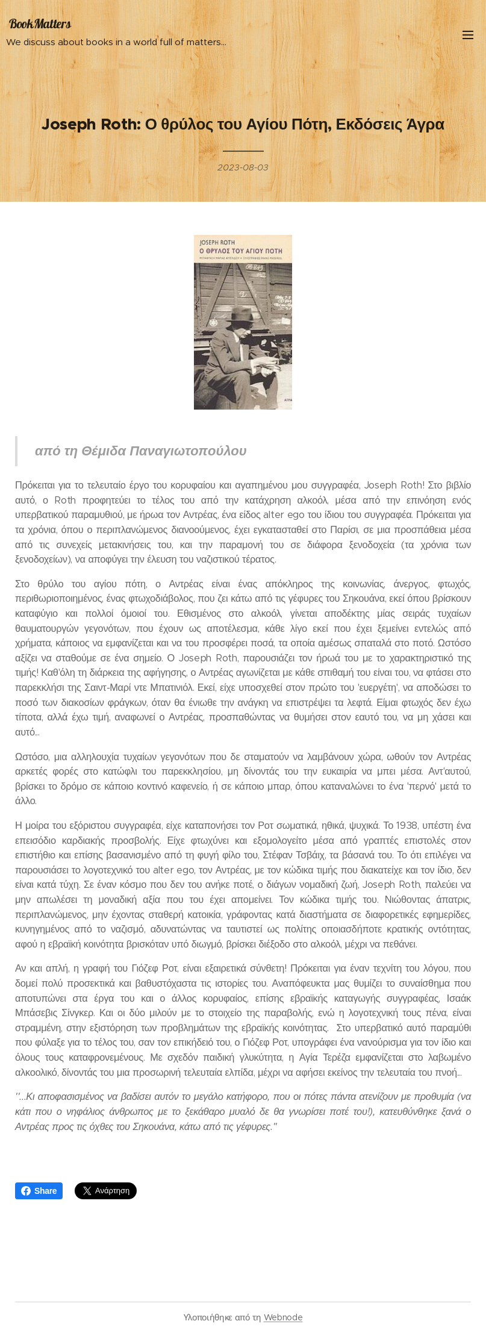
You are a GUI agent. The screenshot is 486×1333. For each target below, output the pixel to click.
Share (39, 1191)
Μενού (468, 35)
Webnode (283, 1317)
